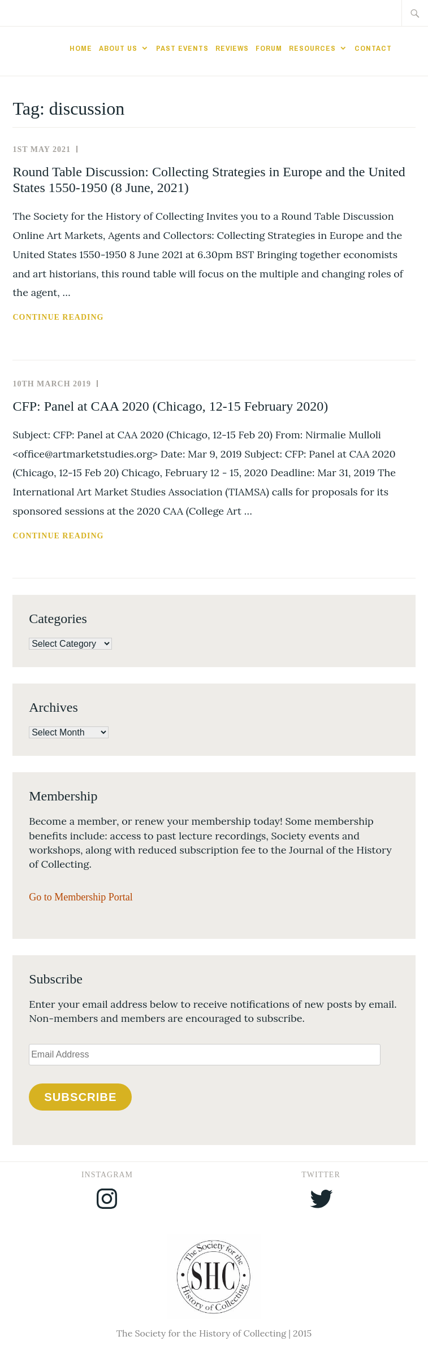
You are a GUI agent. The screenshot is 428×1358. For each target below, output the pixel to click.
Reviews (232, 48)
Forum (269, 48)
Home (81, 48)
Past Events (182, 48)
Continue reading (87, 317)
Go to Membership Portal (80, 897)
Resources (312, 48)
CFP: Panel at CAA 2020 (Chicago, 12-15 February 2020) (170, 406)
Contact (373, 48)
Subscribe (80, 1097)
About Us (118, 48)
